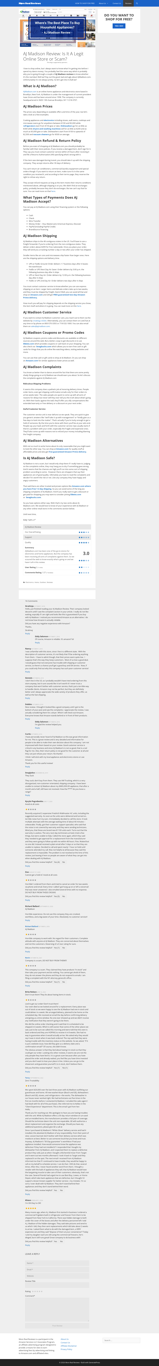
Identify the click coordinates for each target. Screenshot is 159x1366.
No (63, 862)
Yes (57, 862)
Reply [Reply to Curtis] (27, 766)
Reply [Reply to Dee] (27, 900)
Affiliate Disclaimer (69, 1346)
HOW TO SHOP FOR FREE (85, 3)
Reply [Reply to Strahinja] (27, 633)
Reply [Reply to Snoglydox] (27, 795)
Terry (27, 1078)
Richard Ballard (31, 926)
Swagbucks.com (43, 346)
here (53, 191)
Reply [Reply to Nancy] (27, 671)
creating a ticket (39, 320)
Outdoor (43, 582)
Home (37, 582)
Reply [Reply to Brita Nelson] (27, 1071)
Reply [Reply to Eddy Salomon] (37, 642)
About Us (105, 3)
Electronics (30, 582)
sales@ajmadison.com (40, 326)
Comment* (30, 1296)
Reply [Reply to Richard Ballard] (27, 920)
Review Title (30, 1281)
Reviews (128, 3)
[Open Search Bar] (137, 3)
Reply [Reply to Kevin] (27, 985)
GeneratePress (94, 1362)
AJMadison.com (29, 91)
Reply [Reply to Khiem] (27, 1245)
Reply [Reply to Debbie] (27, 719)
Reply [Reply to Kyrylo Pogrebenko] (27, 866)
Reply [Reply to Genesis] (27, 698)
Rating (28, 1291)
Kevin (27, 958)
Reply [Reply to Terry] (27, 1194)
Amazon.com (36, 294)
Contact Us (117, 3)
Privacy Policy (66, 1349)
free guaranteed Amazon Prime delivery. (68, 451)
